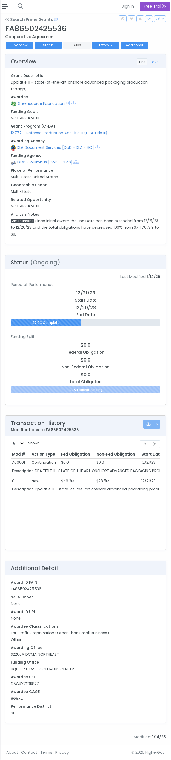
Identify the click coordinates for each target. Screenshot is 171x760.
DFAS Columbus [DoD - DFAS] (44, 162)
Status (48, 45)
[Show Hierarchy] (73, 103)
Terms (46, 752)
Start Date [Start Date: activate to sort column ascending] (151, 454)
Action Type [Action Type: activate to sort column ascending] (43, 454)
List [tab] (142, 61)
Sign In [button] (128, 6)
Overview (20, 45)
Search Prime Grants (29, 19)
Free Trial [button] (155, 6)
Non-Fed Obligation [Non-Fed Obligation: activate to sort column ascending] (115, 454)
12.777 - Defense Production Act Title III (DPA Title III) (59, 132)
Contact (29, 752)
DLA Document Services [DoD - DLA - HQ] (55, 147)
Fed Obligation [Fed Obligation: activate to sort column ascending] (75, 454)
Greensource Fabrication (41, 103)
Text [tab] (154, 61)
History (106, 45)
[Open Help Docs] (56, 19)
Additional (134, 45)
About (12, 752)
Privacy (62, 752)
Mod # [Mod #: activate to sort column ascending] (18, 454)
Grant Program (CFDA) (33, 126)
